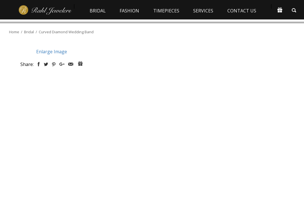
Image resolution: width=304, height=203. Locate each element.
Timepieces (166, 11)
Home (14, 31)
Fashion (129, 11)
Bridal (98, 11)
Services (203, 11)
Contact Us (241, 11)
